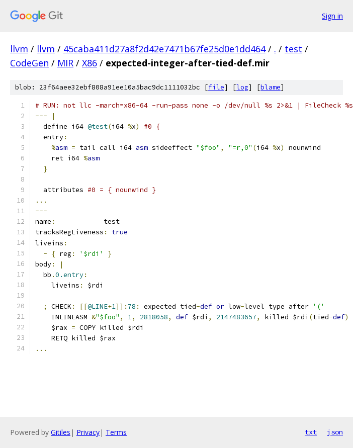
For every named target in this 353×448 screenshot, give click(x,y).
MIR (65, 63)
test (293, 49)
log (242, 87)
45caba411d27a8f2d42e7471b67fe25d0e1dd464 (164, 49)
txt (311, 431)
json (335, 431)
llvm (19, 49)
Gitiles (60, 432)
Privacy (88, 432)
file (216, 87)
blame (270, 87)
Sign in (332, 16)
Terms (116, 432)
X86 (89, 63)
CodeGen (29, 63)
